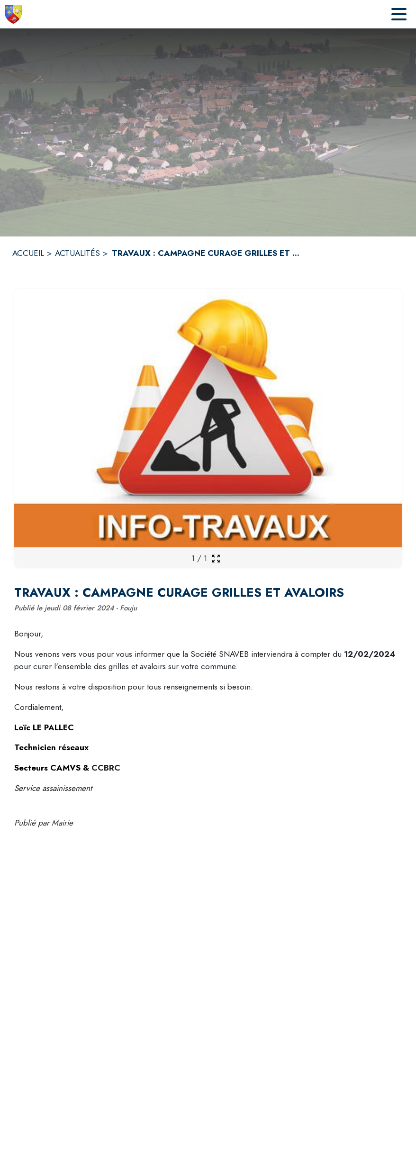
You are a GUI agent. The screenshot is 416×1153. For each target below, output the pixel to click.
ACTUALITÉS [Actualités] (77, 253)
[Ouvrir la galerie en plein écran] (216, 558)
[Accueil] (13, 14)
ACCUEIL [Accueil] (28, 253)
